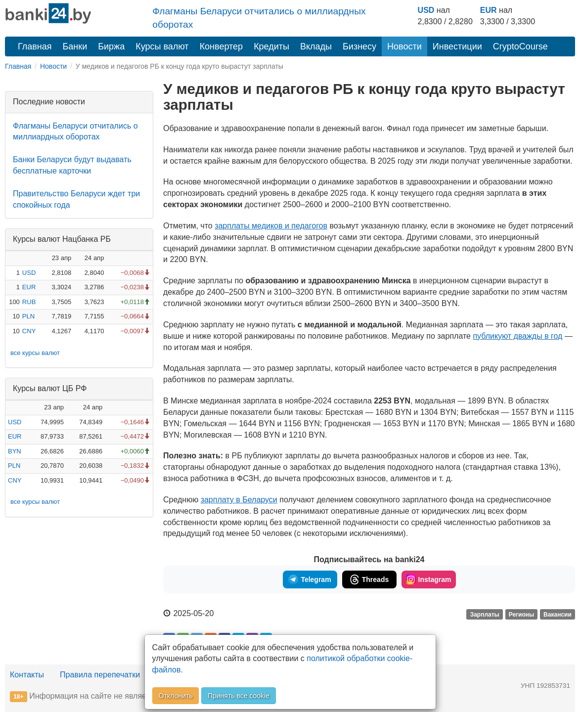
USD (426, 10)
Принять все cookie (238, 696)
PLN (28, 316)
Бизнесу (359, 46)
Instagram (428, 579)
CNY (29, 331)
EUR (488, 10)
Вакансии (557, 614)
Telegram (309, 579)
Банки (75, 46)
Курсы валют (161, 46)
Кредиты (271, 46)
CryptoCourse (520, 46)
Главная (35, 46)
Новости (404, 46)
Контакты (27, 674)
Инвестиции (457, 46)
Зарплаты (484, 614)
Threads (369, 579)
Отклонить (176, 696)
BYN (14, 451)
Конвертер (221, 46)
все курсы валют (35, 352)
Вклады (316, 46)
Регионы (522, 614)
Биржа (111, 46)
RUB (29, 302)
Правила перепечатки (100, 674)
